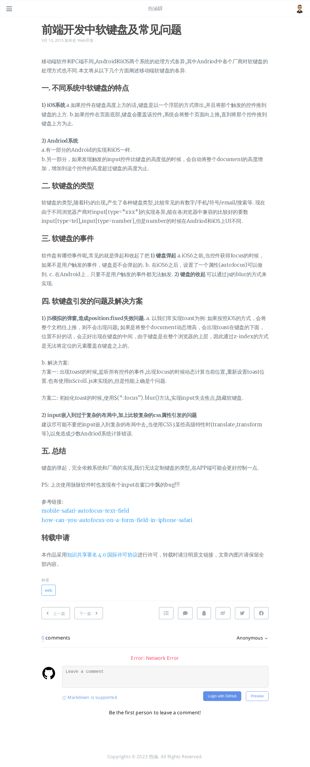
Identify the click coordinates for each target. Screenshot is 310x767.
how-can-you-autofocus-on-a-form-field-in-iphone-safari (116, 520)
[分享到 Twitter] (242, 613)
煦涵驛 (155, 8)
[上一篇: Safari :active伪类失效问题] (55, 613)
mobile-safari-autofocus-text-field (85, 511)
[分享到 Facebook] (261, 613)
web (48, 590)
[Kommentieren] (185, 613)
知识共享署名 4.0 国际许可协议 (102, 555)
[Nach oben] (166, 613)
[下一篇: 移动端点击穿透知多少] (88, 613)
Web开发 (86, 40)
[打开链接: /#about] (299, 8)
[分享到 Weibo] (223, 613)
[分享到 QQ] (204, 613)
